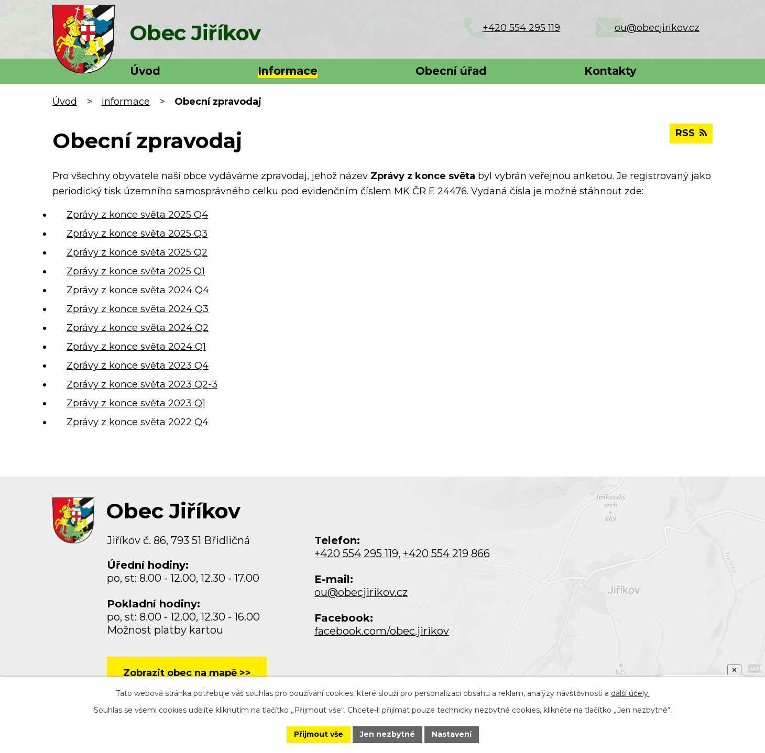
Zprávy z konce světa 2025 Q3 (137, 233)
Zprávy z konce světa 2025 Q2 (137, 252)
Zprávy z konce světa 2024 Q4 (138, 290)
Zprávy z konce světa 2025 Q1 (136, 271)
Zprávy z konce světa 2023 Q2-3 (142, 384)
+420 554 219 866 (446, 553)
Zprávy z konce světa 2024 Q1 (136, 346)
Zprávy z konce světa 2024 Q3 (138, 309)
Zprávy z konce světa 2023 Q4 (138, 365)
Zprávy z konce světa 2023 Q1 (136, 403)
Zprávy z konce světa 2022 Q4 (138, 422)
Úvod (145, 70)
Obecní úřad (451, 70)
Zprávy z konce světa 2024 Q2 (138, 328)
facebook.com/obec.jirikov (381, 631)
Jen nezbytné (387, 734)
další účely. (630, 693)
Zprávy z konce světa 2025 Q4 (137, 214)
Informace (288, 70)
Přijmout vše (318, 734)
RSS (691, 133)
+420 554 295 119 (356, 553)
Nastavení (452, 734)
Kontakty (610, 70)
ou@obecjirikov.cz (361, 592)
